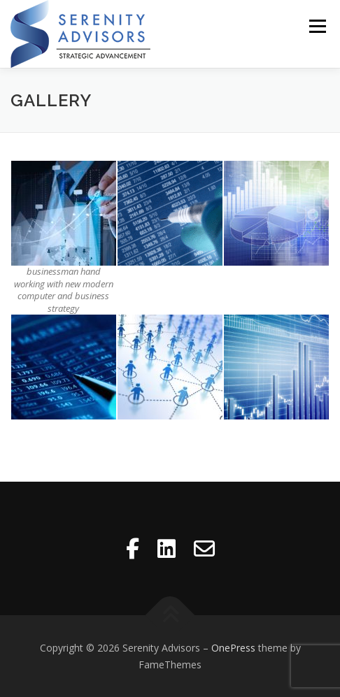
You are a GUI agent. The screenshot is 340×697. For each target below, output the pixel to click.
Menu (316, 26)
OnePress (233, 647)
